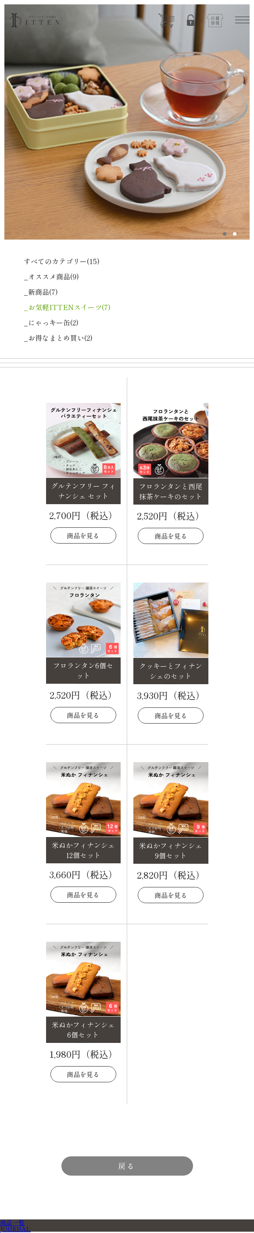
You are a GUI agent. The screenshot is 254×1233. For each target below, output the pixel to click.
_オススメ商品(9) (51, 276)
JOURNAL (15, 1228)
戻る (127, 1165)
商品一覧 (12, 1222)
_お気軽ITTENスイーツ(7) (67, 307)
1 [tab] (224, 234)
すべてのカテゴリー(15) (62, 261)
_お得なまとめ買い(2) (58, 337)
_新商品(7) (41, 291)
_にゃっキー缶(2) (51, 322)
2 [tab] (234, 234)
